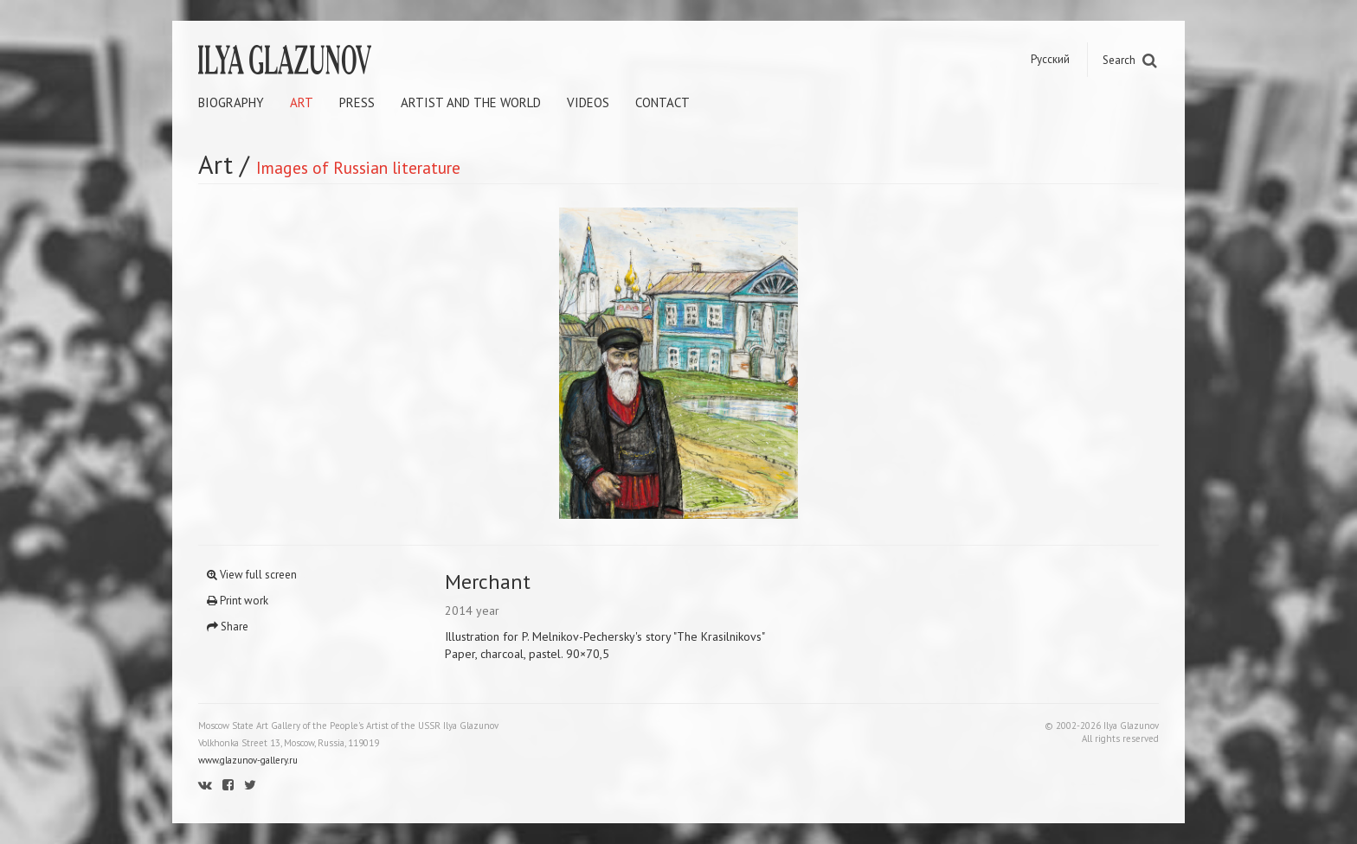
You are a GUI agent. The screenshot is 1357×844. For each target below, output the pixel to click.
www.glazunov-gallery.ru (248, 760)
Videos (588, 102)
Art (301, 102)
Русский (1050, 59)
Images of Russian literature (358, 167)
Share (227, 626)
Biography (231, 102)
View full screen (252, 574)
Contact (662, 102)
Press (357, 102)
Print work (237, 600)
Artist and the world (471, 102)
